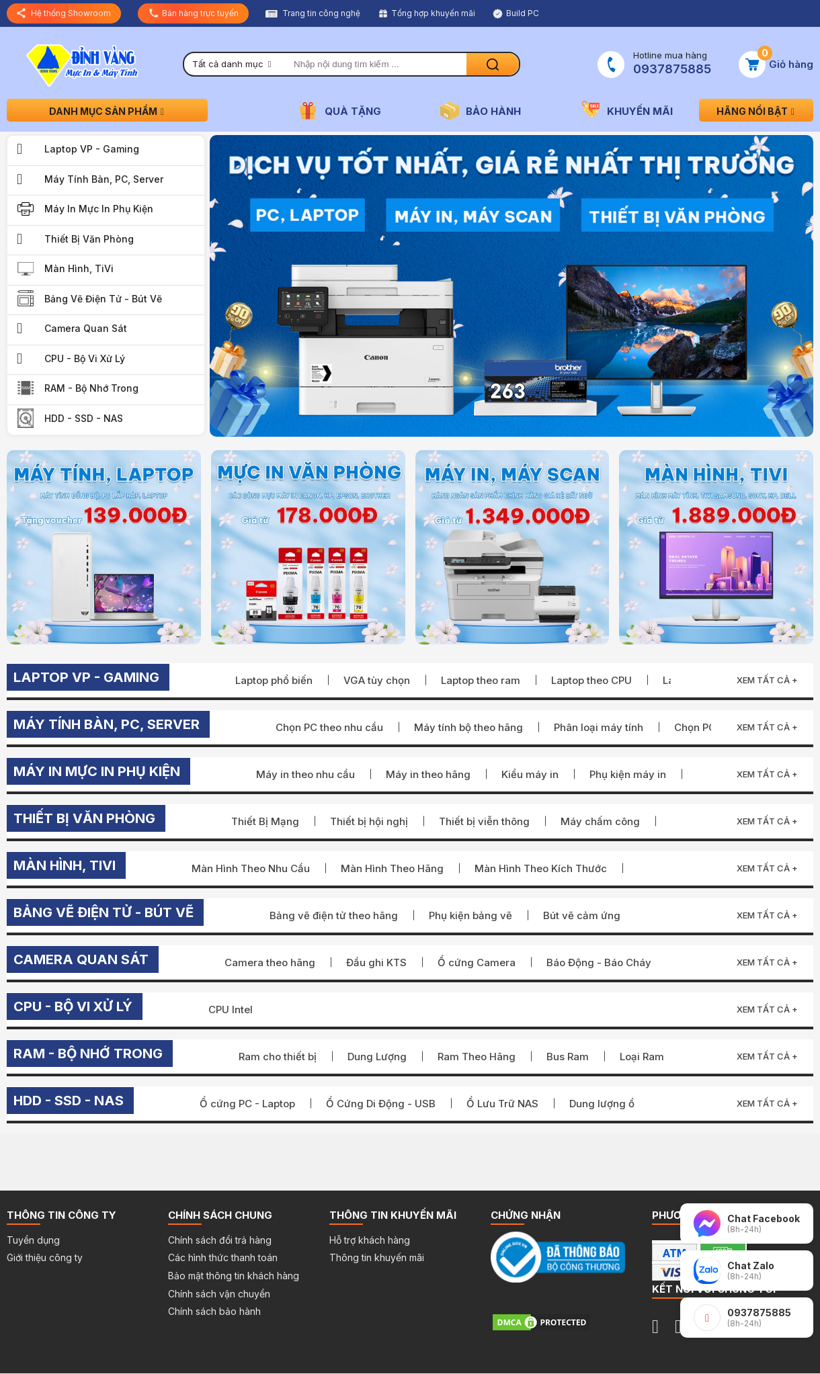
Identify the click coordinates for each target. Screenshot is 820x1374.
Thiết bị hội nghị (369, 821)
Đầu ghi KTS (376, 962)
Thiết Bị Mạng (265, 821)
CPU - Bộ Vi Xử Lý (84, 358)
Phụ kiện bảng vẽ (470, 915)
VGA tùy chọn (376, 680)
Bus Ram (567, 1056)
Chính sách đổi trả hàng (220, 1240)
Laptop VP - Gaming (91, 149)
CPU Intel (230, 1009)
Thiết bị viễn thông (484, 821)
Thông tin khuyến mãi (376, 1257)
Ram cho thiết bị (278, 1056)
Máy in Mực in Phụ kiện (98, 208)
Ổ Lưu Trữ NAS (502, 1103)
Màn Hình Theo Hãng (392, 868)
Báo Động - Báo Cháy (598, 962)
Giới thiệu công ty (45, 1257)
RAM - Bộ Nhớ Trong (91, 388)
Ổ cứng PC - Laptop (247, 1103)
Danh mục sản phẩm (107, 111)
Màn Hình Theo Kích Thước (541, 868)
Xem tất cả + (767, 680)
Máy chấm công (600, 821)
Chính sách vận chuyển (219, 1293)
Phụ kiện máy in (627, 774)
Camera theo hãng (269, 962)
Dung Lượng (377, 1056)
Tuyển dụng (33, 1240)
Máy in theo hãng (428, 774)
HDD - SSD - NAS (83, 418)
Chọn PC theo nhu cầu (329, 727)
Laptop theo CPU (591, 680)
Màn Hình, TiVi (79, 268)
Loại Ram (642, 1056)
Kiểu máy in (530, 774)
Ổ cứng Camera (477, 962)
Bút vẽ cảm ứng (581, 915)
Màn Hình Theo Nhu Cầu (251, 868)
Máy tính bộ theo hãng (468, 727)
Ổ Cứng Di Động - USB (381, 1103)
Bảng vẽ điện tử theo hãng (334, 915)
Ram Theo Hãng (477, 1056)
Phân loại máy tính (598, 727)
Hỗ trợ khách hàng (369, 1240)
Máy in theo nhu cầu (305, 774)
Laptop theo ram (480, 680)
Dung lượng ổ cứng (616, 1103)
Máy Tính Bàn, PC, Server (103, 179)
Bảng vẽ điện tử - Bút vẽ (103, 298)
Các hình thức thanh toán (223, 1257)
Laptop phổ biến (274, 680)
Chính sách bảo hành (214, 1311)
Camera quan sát (85, 328)
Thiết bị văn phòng (89, 239)
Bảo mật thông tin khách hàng (233, 1275)
